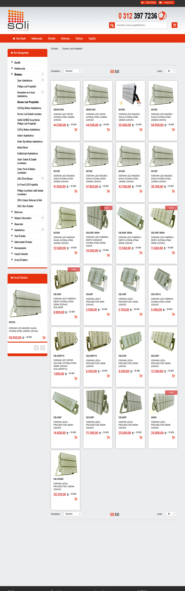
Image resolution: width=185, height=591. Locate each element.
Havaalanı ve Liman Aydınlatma (26, 94)
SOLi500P (90, 417)
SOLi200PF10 (58, 355)
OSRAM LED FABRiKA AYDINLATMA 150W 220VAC (162, 302)
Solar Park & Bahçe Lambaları (26, 170)
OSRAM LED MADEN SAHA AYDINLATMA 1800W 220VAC (129, 117)
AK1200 (154, 171)
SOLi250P (122, 355)
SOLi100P (122, 294)
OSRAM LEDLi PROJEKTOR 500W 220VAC (96, 425)
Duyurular (18, 224)
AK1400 (122, 171)
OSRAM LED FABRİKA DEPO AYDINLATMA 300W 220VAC (162, 240)
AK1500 (56, 171)
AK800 (153, 417)
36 (169, 71)
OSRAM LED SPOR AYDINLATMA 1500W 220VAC (63, 117)
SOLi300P (155, 355)
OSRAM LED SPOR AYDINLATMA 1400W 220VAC (96, 117)
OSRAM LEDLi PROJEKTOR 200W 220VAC (96, 363)
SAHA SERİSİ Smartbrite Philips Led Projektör (28, 121)
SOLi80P (89, 294)
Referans (18, 212)
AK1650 (154, 109)
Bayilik (17, 62)
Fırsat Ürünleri (21, 260)
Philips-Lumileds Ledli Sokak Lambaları (30, 192)
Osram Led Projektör (72, 48)
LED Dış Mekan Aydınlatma (29, 108)
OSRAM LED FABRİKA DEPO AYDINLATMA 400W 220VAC (130, 240)
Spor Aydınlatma (24, 80)
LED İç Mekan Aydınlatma (28, 129)
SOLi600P (122, 417)
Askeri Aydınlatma (25, 135)
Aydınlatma (19, 230)
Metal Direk (22, 147)
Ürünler (54, 48)
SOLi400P (57, 417)
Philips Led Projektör (26, 86)
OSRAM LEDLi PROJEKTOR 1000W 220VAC (63, 486)
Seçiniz (69, 71)
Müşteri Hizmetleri (22, 218)
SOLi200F (57, 294)
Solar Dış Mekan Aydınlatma (30, 141)
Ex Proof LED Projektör (27, 184)
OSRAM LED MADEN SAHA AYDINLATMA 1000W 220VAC (64, 240)
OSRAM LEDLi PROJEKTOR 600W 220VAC (128, 425)
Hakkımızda (19, 68)
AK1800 (122, 109)
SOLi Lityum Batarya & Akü (29, 200)
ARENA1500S (58, 109)
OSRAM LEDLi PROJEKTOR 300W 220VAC (161, 363)
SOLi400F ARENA (125, 232)
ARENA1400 (90, 109)
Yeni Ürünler (20, 236)
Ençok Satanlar (21, 254)
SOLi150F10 (156, 294)
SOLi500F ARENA (93, 232)
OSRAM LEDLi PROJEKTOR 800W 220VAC (161, 425)
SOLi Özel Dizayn (25, 178)
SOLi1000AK (58, 478)
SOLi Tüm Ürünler (25, 206)
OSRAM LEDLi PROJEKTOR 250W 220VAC (128, 363)
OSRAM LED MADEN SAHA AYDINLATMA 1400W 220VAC (129, 179)
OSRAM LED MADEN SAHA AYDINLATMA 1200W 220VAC (161, 179)
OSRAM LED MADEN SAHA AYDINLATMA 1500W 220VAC (64, 179)
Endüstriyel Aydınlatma (27, 153)
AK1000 (56, 232)
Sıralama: (55, 71)
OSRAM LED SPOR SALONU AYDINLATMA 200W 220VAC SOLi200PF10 (64, 364)
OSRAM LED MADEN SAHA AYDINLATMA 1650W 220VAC (161, 117)
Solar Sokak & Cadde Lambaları (26, 161)
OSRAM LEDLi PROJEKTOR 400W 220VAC (63, 425)
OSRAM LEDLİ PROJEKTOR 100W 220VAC (128, 302)
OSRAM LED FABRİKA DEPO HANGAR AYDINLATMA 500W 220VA (97, 241)
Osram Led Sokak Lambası (29, 114)
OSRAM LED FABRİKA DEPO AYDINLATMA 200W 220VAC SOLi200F (64, 303)
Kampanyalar (20, 248)
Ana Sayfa (19, 38)
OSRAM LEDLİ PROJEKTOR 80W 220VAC (95, 302)
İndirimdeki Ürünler (23, 242)
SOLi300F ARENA (158, 232)
